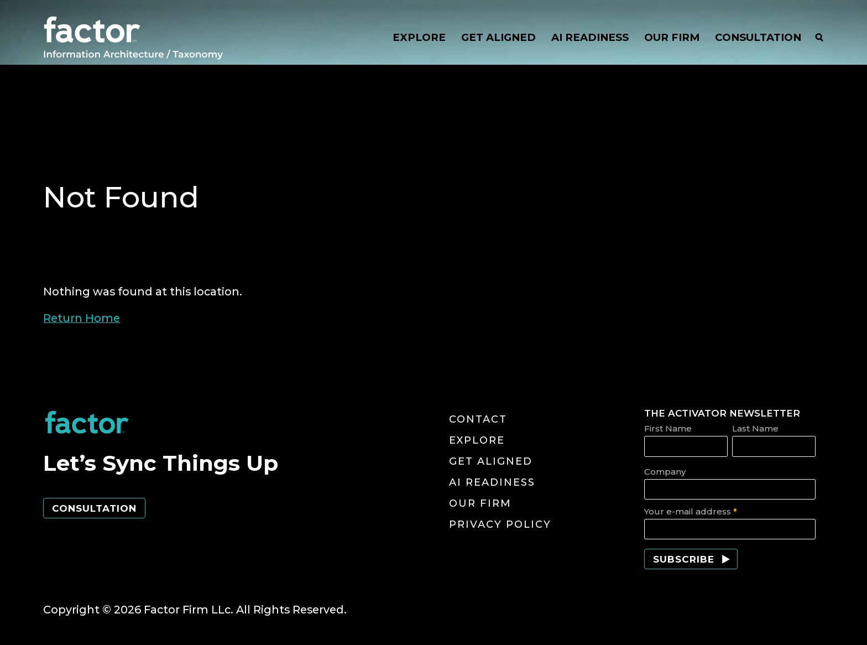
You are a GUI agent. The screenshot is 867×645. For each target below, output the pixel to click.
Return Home (81, 318)
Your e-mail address (690, 511)
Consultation (94, 508)
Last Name (755, 428)
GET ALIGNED (498, 38)
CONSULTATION (758, 38)
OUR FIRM (671, 38)
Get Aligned (490, 461)
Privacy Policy (500, 524)
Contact (478, 419)
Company (665, 471)
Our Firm (480, 503)
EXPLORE (419, 38)
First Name (668, 428)
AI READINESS (590, 38)
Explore (477, 440)
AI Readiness (492, 482)
